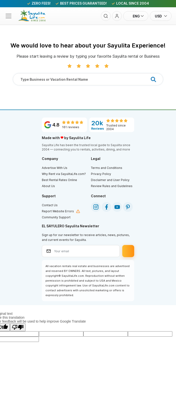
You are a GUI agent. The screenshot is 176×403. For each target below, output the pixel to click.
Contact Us (50, 205)
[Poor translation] (18, 327)
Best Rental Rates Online (59, 180)
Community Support (56, 217)
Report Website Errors (58, 211)
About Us (48, 186)
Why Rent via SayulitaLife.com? (64, 174)
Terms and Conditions (106, 168)
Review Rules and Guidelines (111, 186)
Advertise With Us (54, 168)
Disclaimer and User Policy (110, 180)
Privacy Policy (101, 174)
